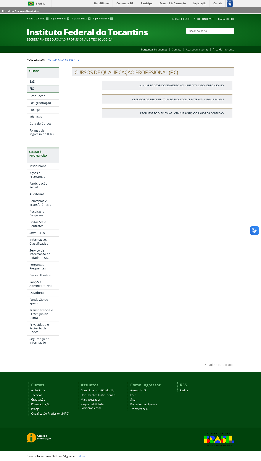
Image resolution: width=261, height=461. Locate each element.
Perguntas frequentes (154, 49)
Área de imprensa (223, 49)
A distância (38, 390)
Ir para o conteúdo (38, 18)
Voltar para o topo (221, 365)
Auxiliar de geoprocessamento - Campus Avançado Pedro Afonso (181, 85)
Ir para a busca (82, 18)
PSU (132, 395)
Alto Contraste (204, 18)
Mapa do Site (226, 18)
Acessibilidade (181, 18)
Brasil (40, 3)
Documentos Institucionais (98, 395)
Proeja (35, 409)
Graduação (38, 399)
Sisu (132, 399)
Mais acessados (91, 399)
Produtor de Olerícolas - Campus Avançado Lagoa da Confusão (182, 113)
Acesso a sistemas (197, 49)
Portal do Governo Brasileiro (20, 11)
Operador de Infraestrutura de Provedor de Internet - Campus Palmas (178, 99)
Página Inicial (55, 59)
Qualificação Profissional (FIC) (50, 413)
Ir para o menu (60, 18)
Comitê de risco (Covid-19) (97, 390)
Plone (82, 456)
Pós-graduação (40, 404)
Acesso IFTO (138, 390)
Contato (176, 49)
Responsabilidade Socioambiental (92, 406)
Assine (184, 390)
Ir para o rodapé (103, 18)
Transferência (139, 409)
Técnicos (36, 395)
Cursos (69, 59)
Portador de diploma (143, 404)
